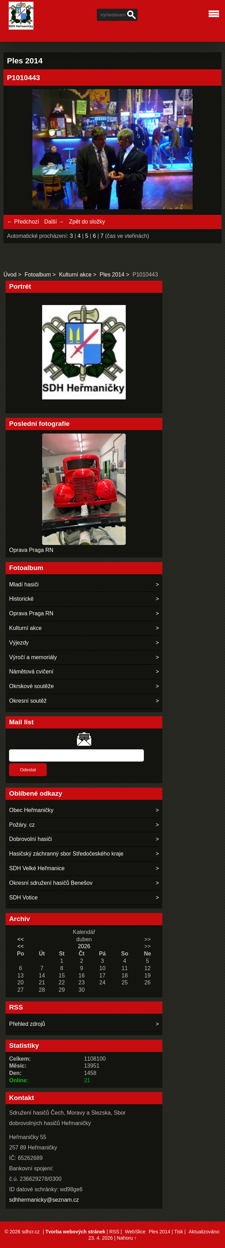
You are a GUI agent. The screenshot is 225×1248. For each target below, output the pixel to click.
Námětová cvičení (31, 671)
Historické (21, 599)
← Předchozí (23, 222)
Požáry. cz (22, 825)
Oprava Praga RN (31, 550)
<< (20, 939)
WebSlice (135, 1231)
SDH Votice (23, 897)
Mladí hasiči (23, 584)
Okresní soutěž (28, 701)
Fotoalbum (38, 275)
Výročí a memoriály (33, 657)
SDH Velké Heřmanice (36, 868)
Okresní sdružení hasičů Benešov (50, 883)
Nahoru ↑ (127, 1238)
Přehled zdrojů (27, 1024)
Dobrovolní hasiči (30, 839)
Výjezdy (19, 643)
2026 (84, 946)
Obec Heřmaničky (31, 810)
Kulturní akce (75, 275)
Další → (54, 222)
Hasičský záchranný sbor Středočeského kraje (66, 854)
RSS (114, 1231)
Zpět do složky (87, 222)
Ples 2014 (112, 275)
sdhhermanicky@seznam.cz (44, 1200)
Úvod (9, 275)
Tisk (178, 1231)
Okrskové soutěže (31, 686)
